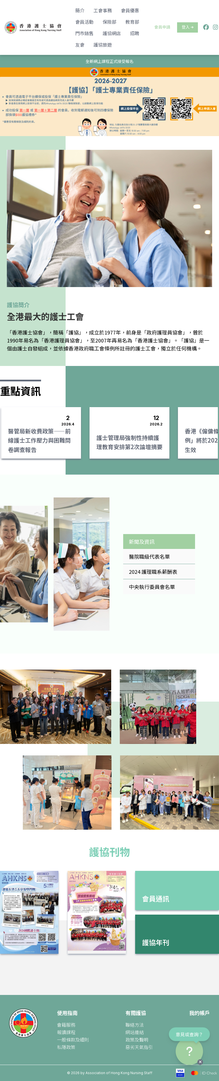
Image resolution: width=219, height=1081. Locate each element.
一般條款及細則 (73, 1039)
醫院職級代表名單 (149, 556)
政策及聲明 (136, 1039)
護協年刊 (155, 942)
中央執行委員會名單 (152, 586)
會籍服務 (66, 1024)
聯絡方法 (134, 1024)
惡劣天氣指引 (139, 1047)
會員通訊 (155, 898)
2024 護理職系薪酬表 (153, 571)
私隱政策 (66, 1047)
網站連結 (134, 1032)
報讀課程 (66, 1032)
